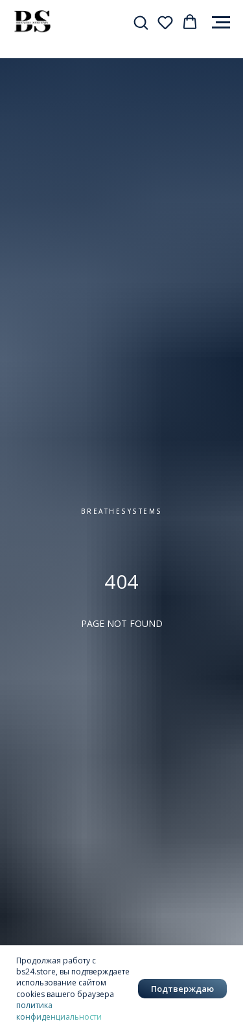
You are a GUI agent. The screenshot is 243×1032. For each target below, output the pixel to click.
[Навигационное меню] (221, 22)
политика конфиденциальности (59, 1011)
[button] (140, 22)
